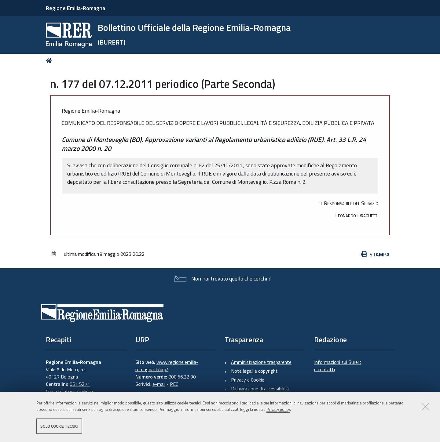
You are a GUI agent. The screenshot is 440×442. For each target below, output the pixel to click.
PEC (174, 384)
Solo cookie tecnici (59, 426)
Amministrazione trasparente (261, 362)
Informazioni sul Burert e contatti (337, 365)
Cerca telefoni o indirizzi (70, 391)
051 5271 (80, 384)
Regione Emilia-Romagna (75, 8)
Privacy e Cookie (247, 379)
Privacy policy (278, 409)
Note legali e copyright (254, 371)
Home (50, 60)
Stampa (375, 254)
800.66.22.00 (182, 376)
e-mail (158, 384)
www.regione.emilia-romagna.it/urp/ (166, 365)
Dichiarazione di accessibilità (260, 388)
